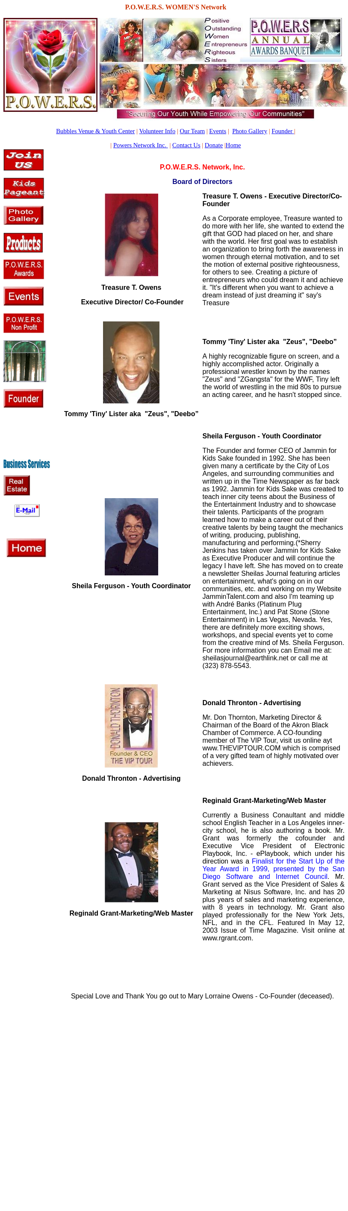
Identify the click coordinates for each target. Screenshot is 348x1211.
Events (217, 131)
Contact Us (186, 145)
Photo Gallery (249, 131)
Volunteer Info (157, 131)
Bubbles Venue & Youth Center (95, 131)
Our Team (192, 131)
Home (233, 145)
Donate (214, 145)
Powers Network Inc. (140, 145)
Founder (282, 131)
